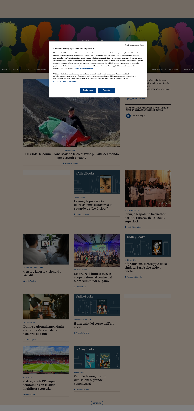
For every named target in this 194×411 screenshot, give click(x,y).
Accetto (106, 90)
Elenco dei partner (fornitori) (65, 81)
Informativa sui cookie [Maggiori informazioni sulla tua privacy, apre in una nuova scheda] (84, 68)
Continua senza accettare (134, 45)
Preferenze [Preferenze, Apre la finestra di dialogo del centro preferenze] (88, 90)
